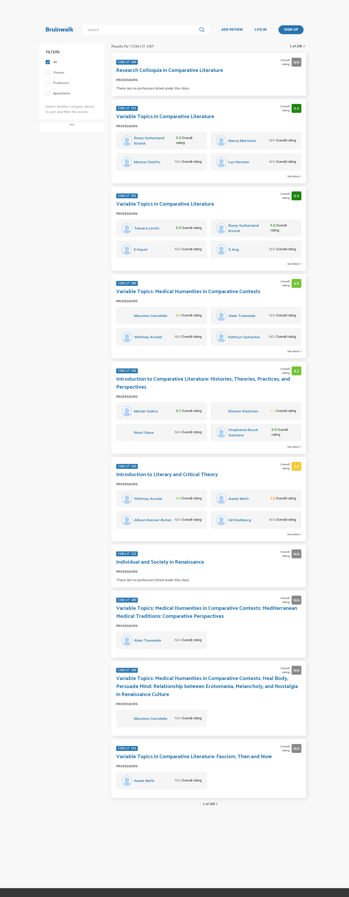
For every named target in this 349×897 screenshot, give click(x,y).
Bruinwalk (59, 30)
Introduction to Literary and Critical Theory (167, 475)
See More (294, 176)
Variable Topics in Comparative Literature (165, 117)
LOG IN (261, 30)
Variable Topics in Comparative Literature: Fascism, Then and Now (194, 757)
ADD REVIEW (232, 30)
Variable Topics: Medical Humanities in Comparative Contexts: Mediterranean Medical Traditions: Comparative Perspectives (206, 613)
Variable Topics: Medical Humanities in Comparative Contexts (188, 292)
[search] (141, 30)
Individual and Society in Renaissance (160, 562)
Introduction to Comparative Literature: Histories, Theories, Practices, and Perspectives (203, 383)
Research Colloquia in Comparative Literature (169, 71)
